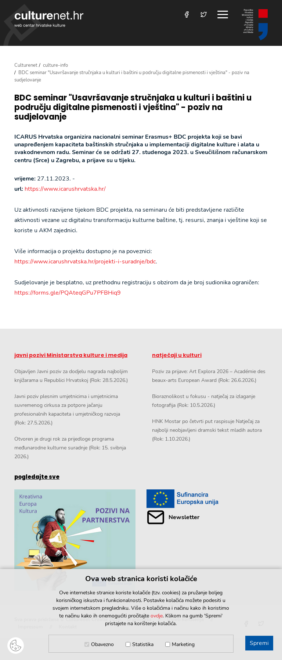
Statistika (142, 644)
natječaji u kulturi (177, 355)
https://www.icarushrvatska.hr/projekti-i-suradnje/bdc (85, 262)
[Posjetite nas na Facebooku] (187, 14)
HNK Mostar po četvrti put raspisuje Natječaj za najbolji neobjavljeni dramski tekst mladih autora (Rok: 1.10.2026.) (207, 430)
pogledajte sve (36, 477)
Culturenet (25, 65)
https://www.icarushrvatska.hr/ (65, 189)
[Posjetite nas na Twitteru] (203, 14)
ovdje (157, 615)
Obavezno (102, 644)
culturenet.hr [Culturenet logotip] (48, 19)
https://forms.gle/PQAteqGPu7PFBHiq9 (67, 293)
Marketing (183, 644)
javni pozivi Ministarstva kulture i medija (70, 355)
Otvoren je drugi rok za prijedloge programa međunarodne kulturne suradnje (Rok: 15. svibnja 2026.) (70, 447)
